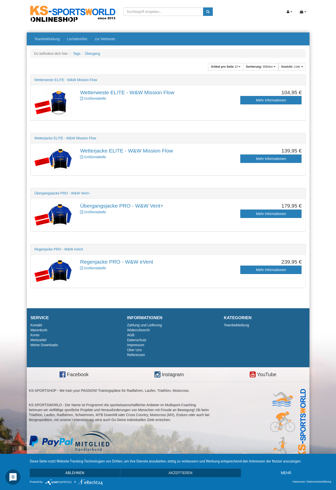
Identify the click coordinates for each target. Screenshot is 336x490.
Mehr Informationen (271, 100)
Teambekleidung (47, 39)
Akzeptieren (180, 473)
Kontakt (36, 325)
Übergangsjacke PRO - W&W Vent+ (62, 193)
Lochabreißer (77, 39)
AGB (131, 335)
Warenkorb (39, 330)
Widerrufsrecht (138, 330)
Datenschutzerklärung (319, 481)
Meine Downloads (44, 345)
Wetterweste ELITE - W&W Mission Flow (65, 80)
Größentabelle (93, 98)
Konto (35, 335)
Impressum (135, 345)
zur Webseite (105, 39)
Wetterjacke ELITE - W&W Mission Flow (65, 138)
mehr (286, 473)
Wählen (260, 66)
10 (226, 66)
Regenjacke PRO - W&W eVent (58, 249)
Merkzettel (39, 340)
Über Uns (134, 350)
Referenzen (136, 355)
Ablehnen (74, 473)
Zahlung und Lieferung (144, 325)
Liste (292, 66)
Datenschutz (137, 340)
